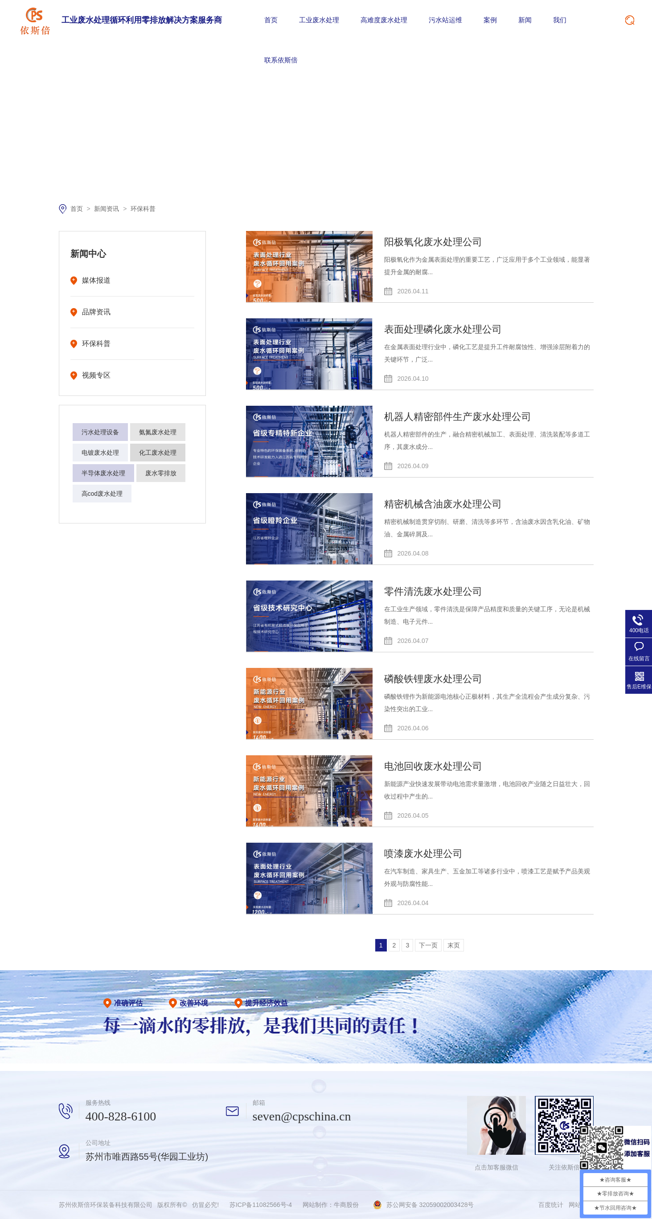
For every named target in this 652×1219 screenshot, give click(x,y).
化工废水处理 (157, 452)
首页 (271, 20)
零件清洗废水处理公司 (433, 591)
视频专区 (96, 375)
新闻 (525, 20)
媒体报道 (96, 280)
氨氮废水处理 (157, 432)
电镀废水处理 (100, 452)
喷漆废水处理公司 (423, 853)
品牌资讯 (96, 312)
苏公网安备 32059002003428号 (430, 1204)
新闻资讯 (107, 208)
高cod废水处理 (102, 493)
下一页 (428, 945)
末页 (453, 945)
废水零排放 (160, 473)
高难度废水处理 (384, 20)
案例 (490, 20)
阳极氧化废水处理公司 (433, 241)
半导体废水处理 (103, 473)
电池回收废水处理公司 (433, 766)
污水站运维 (445, 20)
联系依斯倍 (281, 60)
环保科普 (143, 208)
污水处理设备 (100, 432)
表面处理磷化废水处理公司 (443, 329)
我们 (559, 20)
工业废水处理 (319, 20)
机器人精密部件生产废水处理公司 (457, 416)
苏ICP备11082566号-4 (261, 1204)
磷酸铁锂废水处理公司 (433, 678)
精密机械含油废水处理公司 (443, 504)
